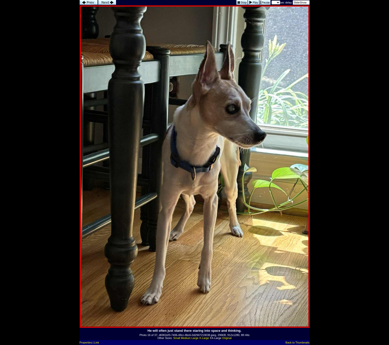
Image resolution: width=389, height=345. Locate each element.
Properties (86, 342)
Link (96, 342)
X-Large (204, 338)
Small (176, 338)
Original (227, 338)
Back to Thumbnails (297, 342)
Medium (186, 338)
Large (194, 338)
